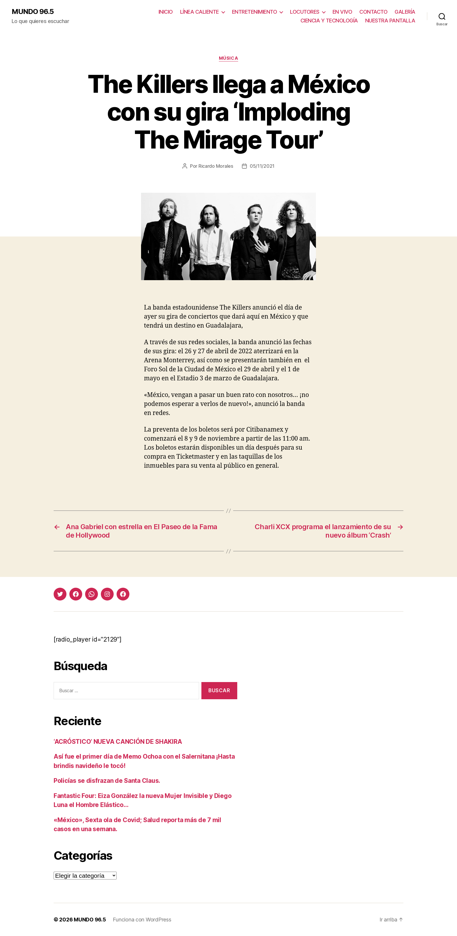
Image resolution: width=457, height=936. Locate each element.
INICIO (166, 12)
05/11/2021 (262, 166)
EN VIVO (342, 12)
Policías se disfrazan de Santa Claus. (107, 780)
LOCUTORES (304, 12)
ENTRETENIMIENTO (254, 12)
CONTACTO (373, 12)
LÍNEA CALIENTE (199, 12)
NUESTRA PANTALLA (390, 20)
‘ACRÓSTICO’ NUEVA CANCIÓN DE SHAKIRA (118, 741)
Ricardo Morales (215, 166)
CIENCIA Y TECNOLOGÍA (329, 20)
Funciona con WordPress (142, 919)
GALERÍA (405, 12)
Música (228, 58)
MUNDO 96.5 (33, 11)
